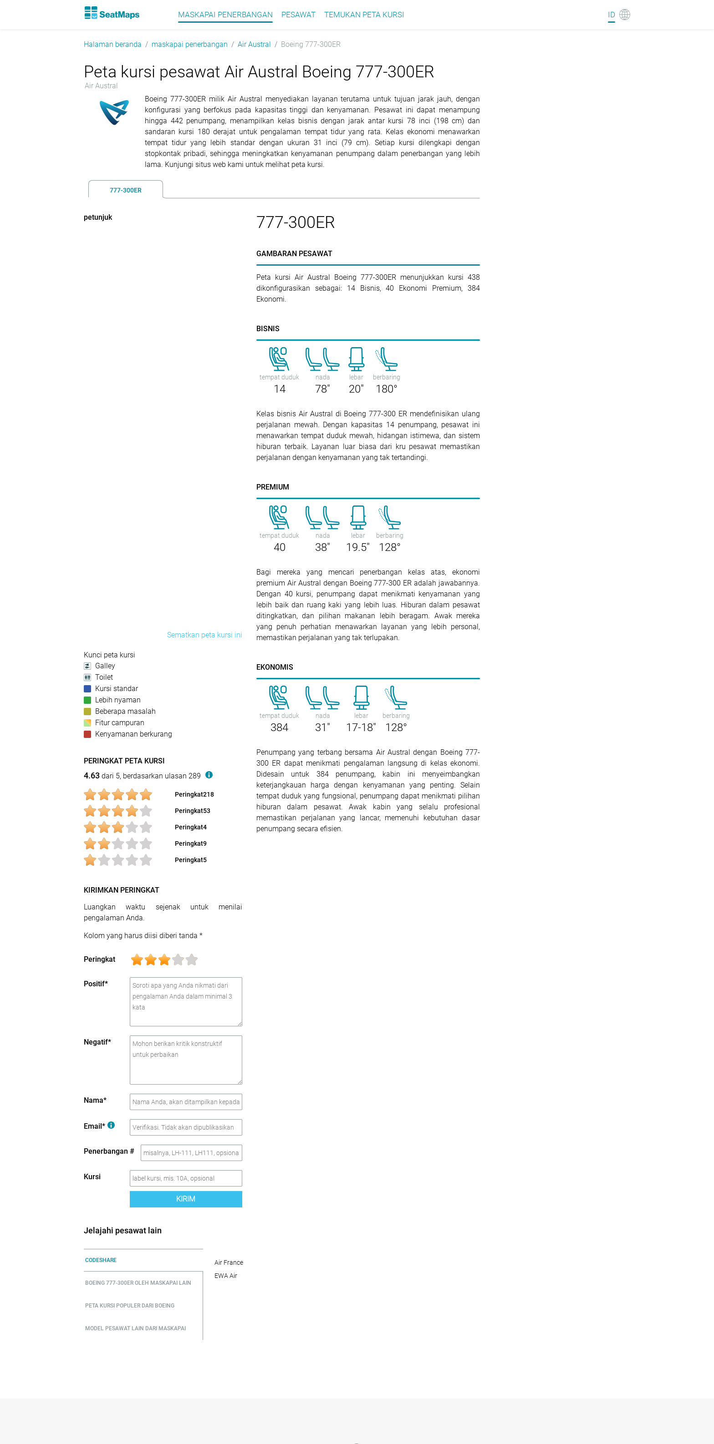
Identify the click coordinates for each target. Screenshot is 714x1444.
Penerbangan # (109, 1151)
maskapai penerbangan (190, 44)
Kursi (92, 1176)
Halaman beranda (113, 44)
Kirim (185, 1199)
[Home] (111, 13)
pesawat (298, 14)
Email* (99, 1126)
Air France (228, 1262)
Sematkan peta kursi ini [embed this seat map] (204, 635)
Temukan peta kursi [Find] (364, 14)
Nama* (95, 1100)
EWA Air (225, 1275)
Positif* (96, 983)
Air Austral (254, 44)
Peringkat (99, 959)
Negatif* (97, 1042)
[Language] (619, 14)
